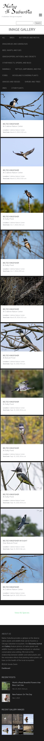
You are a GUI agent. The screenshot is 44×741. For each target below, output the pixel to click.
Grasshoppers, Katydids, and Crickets (19, 57)
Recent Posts (8, 677)
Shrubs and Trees (32, 82)
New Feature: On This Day (22, 694)
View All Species (22, 612)
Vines (4, 88)
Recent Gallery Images (13, 709)
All (3, 38)
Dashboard (6, 668)
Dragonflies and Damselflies (15, 44)
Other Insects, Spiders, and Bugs (16, 63)
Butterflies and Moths (29, 38)
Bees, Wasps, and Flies (11, 50)
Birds (12, 38)
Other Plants (17, 88)
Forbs (5, 75)
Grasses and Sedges (11, 82)
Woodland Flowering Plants (25, 75)
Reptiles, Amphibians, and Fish (28, 69)
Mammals (6, 69)
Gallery (7, 646)
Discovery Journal (35, 644)
